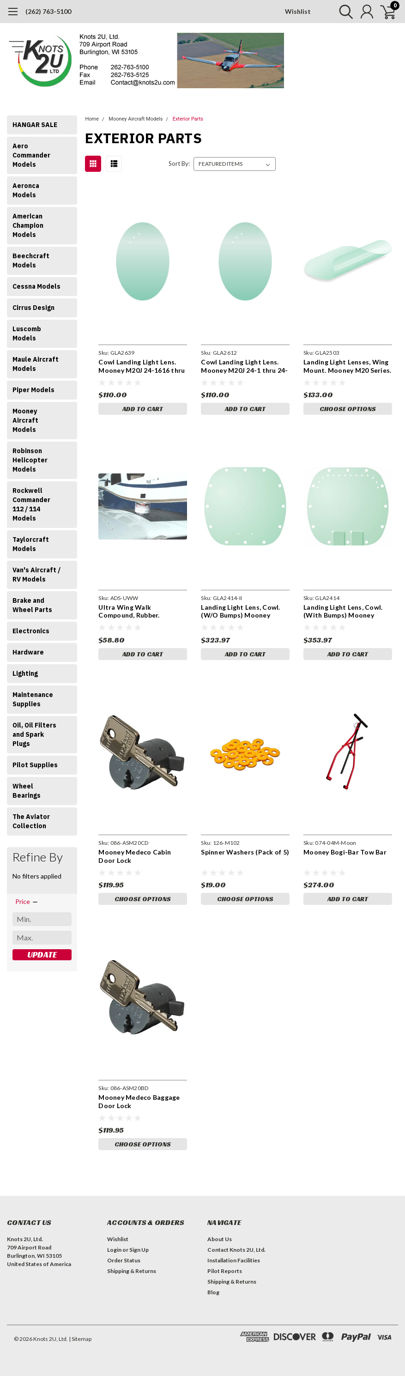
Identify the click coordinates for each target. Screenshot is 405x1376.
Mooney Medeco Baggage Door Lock (139, 1101)
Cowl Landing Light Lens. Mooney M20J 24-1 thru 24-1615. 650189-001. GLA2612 (244, 366)
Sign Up (139, 1249)
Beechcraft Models (30, 260)
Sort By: (179, 163)
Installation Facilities (233, 1260)
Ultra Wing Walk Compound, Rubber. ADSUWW (128, 611)
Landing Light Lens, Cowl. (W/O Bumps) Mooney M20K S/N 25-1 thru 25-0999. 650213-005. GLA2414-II (240, 611)
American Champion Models (27, 225)
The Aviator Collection (31, 821)
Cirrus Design (33, 307)
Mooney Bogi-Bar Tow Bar (345, 852)
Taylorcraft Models (30, 544)
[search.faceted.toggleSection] (27, 902)
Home (92, 119)
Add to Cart (142, 409)
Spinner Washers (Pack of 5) (245, 852)
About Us (219, 1239)
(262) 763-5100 (48, 11)
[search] (344, 11)
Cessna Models (36, 286)
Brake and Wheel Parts (32, 605)
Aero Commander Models (31, 155)
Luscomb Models (26, 333)
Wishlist (298, 11)
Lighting (25, 673)
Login (114, 1249)
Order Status (123, 1260)
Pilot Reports (224, 1270)
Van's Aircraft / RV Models (36, 574)
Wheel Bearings (26, 791)
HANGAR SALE (34, 125)
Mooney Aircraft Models (25, 420)
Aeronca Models (25, 190)
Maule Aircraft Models (35, 364)
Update (42, 954)
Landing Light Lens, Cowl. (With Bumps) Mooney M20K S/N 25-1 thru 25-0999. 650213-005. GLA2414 (346, 611)
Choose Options (348, 409)
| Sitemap (80, 1338)
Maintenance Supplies (32, 699)
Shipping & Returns (131, 1270)
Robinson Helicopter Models (30, 460)
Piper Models (33, 390)
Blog (213, 1292)
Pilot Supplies (35, 765)
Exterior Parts (188, 119)
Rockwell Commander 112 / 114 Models (31, 504)
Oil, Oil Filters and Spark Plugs (34, 734)
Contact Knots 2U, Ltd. (236, 1249)
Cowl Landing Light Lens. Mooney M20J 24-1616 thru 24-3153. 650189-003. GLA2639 (141, 366)
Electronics (30, 631)
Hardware (28, 652)
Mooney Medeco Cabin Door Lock (134, 856)
